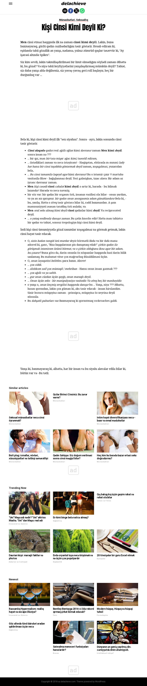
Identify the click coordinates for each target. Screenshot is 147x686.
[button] (10, 4)
